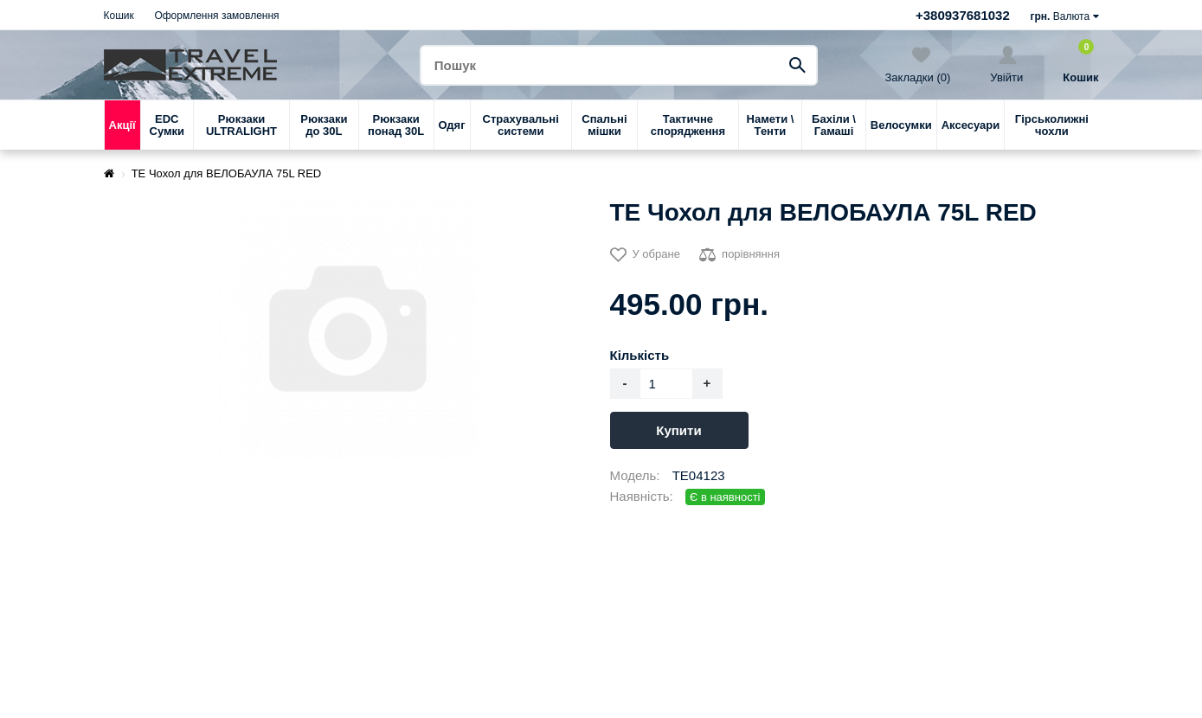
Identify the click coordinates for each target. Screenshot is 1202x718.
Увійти (1006, 65)
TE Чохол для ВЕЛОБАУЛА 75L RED (227, 173)
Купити (678, 430)
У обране (645, 255)
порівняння (739, 255)
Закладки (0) (918, 65)
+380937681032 (963, 15)
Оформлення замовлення (216, 16)
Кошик (119, 16)
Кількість (640, 355)
